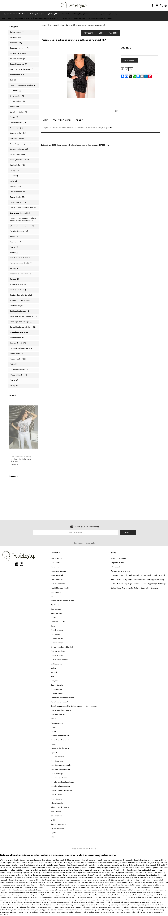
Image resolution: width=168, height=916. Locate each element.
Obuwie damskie (57, 685)
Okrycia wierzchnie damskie (61, 710)
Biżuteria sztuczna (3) (17, 59)
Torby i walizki (56, 811)
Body (52, 596)
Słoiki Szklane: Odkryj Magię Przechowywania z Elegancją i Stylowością (89, 14)
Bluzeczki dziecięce (58, 583)
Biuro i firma (55, 562)
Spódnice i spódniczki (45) (20, 311)
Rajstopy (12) (14, 279)
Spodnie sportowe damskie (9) (21, 300)
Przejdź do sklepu (129, 60)
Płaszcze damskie (57, 723)
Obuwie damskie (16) (17, 192)
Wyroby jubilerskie (57, 828)
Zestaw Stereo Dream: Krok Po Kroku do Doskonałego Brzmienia (87, 18)
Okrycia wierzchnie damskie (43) (22, 226)
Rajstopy (54, 752)
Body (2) (13, 80)
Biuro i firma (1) (15, 37)
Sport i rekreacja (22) (17, 306)
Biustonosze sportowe (58, 571)
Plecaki (53, 718)
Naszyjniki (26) (15, 186)
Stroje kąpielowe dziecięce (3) (21, 322)
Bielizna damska (56, 558)
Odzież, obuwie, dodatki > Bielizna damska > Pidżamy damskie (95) (23, 219)
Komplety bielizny (57, 638)
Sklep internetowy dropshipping (84, 543)
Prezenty (54, 744)
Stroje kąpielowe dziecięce (60, 786)
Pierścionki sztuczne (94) (19, 231)
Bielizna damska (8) (17, 32)
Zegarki (53, 832)
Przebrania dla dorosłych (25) (21, 274)
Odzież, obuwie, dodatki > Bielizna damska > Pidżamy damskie (74, 706)
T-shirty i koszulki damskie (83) (21, 348)
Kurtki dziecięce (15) (17, 165)
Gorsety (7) (14, 117)
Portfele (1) (14, 252)
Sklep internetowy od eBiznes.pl (84, 849)
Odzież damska (56, 689)
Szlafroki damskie (57, 803)
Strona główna (46, 25)
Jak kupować (115, 567)
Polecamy (13, 476)
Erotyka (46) (14, 106)
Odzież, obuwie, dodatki (60, 702)
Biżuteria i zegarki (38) (18, 53)
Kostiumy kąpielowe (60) (19, 149)
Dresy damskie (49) (17, 96)
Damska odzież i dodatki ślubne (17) (23, 85)
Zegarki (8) (14, 380)
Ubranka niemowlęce (58, 824)
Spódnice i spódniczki (59, 778)
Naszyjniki (54, 681)
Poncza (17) (14, 247)
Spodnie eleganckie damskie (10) (22, 295)
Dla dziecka (55, 605)
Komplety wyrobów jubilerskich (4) (22, 144)
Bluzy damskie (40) (17, 75)
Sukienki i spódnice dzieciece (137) (23, 327)
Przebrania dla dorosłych (60, 748)
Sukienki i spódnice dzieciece (61, 790)
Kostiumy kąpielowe (58, 651)
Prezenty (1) (14, 268)
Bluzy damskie (56, 592)
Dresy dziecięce (56, 613)
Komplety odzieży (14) (18, 138)
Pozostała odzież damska (60, 735)
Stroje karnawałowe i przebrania (62, 782)
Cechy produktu (62, 120)
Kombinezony (55, 634)
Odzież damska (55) (17, 197)
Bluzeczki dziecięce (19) (18, 64)
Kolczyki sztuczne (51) (18, 122)
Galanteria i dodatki (58, 621)
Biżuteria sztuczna (57, 579)
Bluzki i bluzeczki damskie (60, 588)
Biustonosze (55, 567)
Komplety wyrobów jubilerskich (62, 647)
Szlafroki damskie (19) (18, 343)
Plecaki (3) (14, 237)
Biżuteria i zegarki (57, 575)
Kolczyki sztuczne (57, 630)
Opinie (79, 120)
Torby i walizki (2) (16, 354)
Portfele (53, 731)
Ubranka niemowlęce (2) (19, 369)
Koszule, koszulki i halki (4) (19, 160)
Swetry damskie (56, 799)
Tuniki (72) (13, 364)
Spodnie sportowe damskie (60, 769)
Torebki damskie (56, 816)
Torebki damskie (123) (18, 359)
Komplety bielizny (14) (18, 133)
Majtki (53, 676)
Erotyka (53, 617)
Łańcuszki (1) (14, 176)
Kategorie (13, 26)
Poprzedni (88, 33)
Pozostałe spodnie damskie (60, 740)
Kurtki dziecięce (56, 664)
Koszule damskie (56, 655)
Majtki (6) (13, 181)
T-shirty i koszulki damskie (60, 807)
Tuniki (53, 820)
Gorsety (53, 626)
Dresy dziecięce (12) (17, 101)
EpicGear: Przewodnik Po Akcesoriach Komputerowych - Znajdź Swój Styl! (30, 14)
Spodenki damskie (57, 756)
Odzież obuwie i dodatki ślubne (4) (23, 208)
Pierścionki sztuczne (58, 714)
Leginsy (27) (14, 170)
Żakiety (53, 837)
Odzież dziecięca (57, 693)
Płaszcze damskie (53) (18, 242)
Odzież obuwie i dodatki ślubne (62, 697)
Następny (113, 33)
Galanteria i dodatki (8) (18, 112)
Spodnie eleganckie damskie (61, 765)
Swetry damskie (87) (17, 338)
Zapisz (128, 532)
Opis (45, 120)
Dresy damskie (56, 609)
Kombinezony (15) (16, 128)
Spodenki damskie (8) (18, 284)
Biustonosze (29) (16, 43)
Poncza (53, 727)
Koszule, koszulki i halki (59, 659)
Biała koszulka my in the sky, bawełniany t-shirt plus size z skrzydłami (21, 459)
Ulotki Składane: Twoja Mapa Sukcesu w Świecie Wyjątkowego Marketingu (30, 18)
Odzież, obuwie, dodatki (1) (20, 213)
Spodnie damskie (57, 761)
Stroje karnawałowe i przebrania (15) (23, 316)
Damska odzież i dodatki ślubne (62, 600)
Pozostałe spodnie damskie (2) (21, 263)
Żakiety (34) (14, 385)
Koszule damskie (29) (17, 154)
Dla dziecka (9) (15, 91)
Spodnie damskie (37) (18, 290)
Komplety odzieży (57, 643)
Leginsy (53, 668)
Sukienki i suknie (58, 25)
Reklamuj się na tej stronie (120, 571)
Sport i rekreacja (57, 773)
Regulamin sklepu (117, 562)
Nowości (13, 395)
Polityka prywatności (118, 558)
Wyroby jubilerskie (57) (18, 375)
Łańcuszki (54, 672)
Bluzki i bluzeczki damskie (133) (21, 69)
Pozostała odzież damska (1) (20, 258)
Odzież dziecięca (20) (18, 202)
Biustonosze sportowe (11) (19, 48)
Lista (101, 33)
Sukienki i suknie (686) (19, 332)
